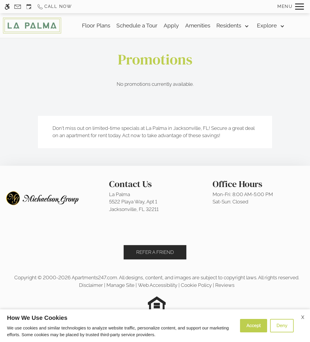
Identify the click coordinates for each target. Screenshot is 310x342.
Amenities (197, 25)
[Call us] (54, 6)
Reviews (224, 285)
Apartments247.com (94, 277)
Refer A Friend (155, 252)
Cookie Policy (196, 285)
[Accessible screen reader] (7, 6)
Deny (281, 325)
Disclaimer (91, 285)
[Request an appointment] (29, 6)
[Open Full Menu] (290, 6)
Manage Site (120, 285)
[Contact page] (17, 6)
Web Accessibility (157, 285)
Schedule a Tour (136, 25)
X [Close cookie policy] (302, 317)
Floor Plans (96, 25)
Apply (171, 25)
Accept (253, 325)
